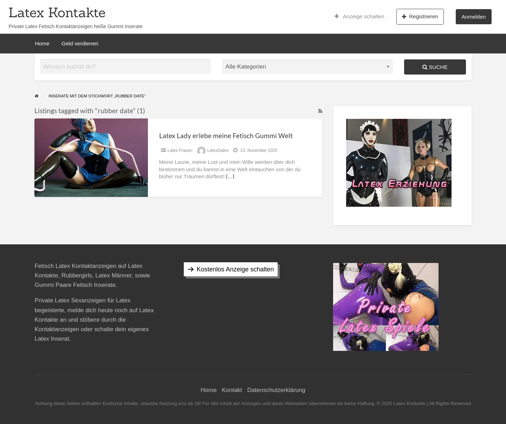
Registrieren (420, 16)
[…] (230, 176)
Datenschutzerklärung (276, 390)
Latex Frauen (180, 150)
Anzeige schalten (359, 16)
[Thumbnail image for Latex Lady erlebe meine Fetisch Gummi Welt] (91, 157)
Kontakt (232, 390)
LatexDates (218, 150)
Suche (435, 67)
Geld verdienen (79, 43)
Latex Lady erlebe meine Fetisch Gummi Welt (226, 135)
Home (42, 43)
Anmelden (473, 17)
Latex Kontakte (56, 12)
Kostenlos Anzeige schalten (235, 269)
